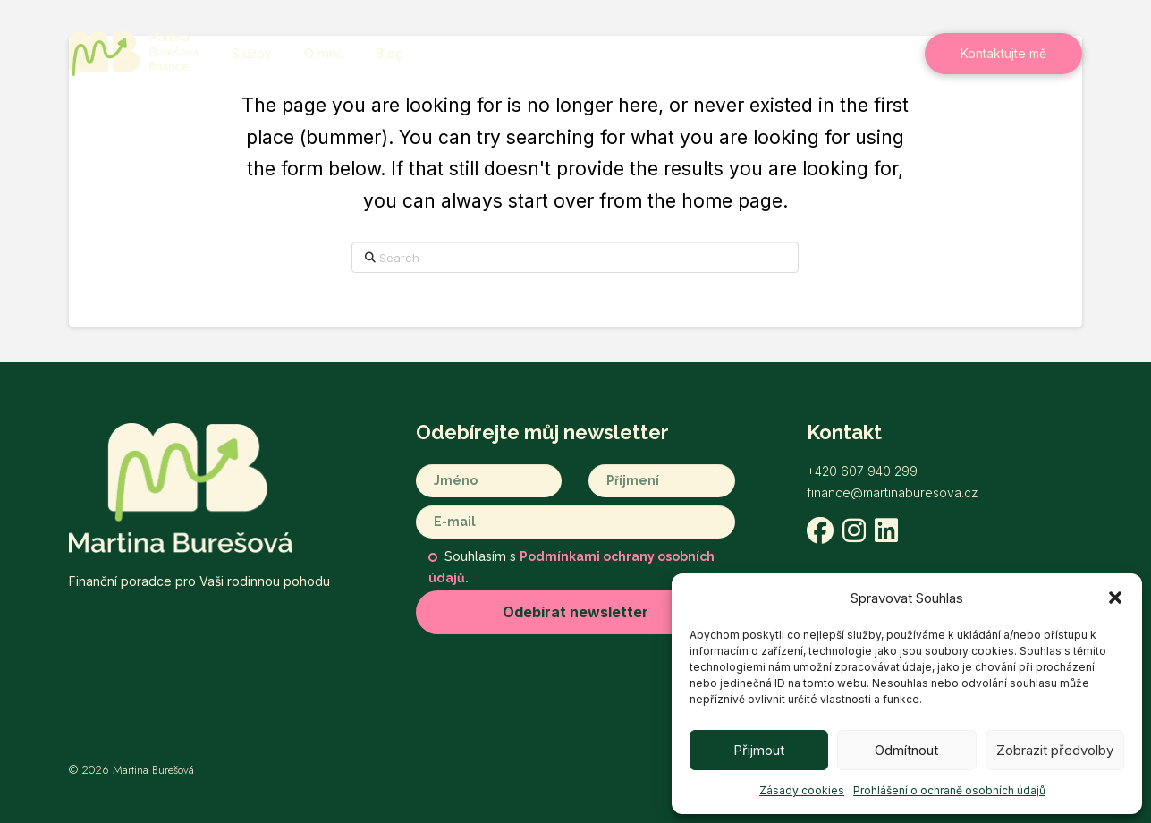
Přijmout (758, 750)
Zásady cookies (801, 790)
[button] (1115, 598)
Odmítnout (906, 750)
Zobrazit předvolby (1054, 750)
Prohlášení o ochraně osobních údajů (949, 790)
